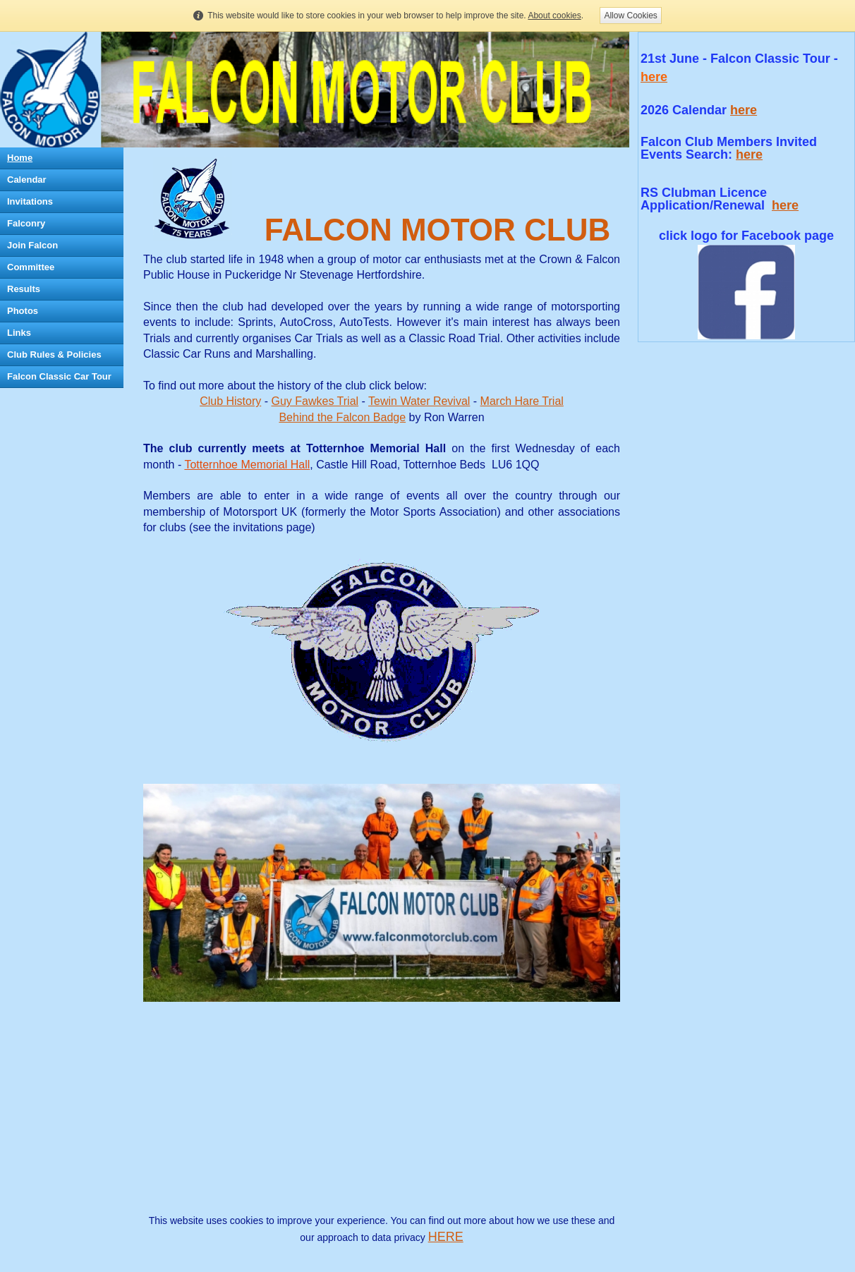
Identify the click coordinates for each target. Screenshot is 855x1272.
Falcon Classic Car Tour (59, 376)
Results (23, 289)
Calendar (27, 179)
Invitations (30, 201)
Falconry (26, 223)
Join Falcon (32, 245)
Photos (22, 310)
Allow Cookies (630, 15)
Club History (230, 401)
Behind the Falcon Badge (342, 417)
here (743, 110)
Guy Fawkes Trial (315, 401)
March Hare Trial (522, 401)
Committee (30, 267)
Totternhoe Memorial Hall (247, 465)
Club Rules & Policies (54, 354)
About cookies (554, 15)
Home (19, 157)
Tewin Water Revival (419, 401)
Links (19, 332)
